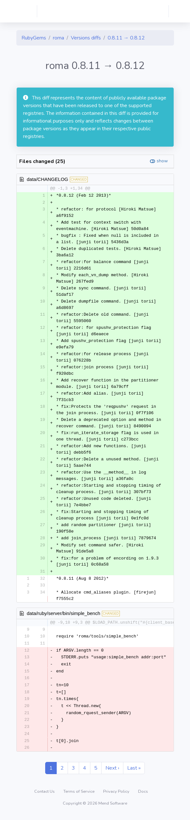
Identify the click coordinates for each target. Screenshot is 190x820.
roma (58, 37)
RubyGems (33, 37)
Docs (143, 796)
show (162, 161)
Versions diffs (86, 37)
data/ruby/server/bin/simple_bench (63, 614)
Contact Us (45, 796)
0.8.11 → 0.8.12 (126, 37)
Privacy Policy (116, 796)
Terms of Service (79, 796)
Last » (134, 772)
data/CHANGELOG (47, 179)
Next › (112, 772)
